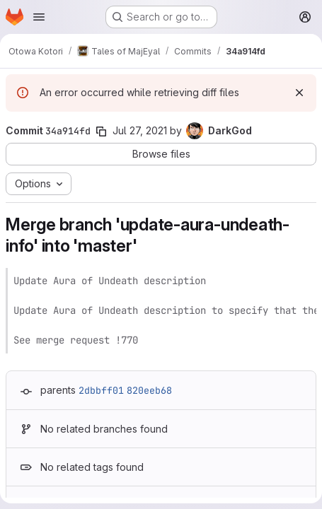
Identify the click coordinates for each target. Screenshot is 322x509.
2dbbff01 (101, 390)
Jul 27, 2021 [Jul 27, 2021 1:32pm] (140, 130)
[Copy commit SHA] (101, 131)
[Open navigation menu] (39, 17)
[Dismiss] (299, 92)
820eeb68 (149, 390)
